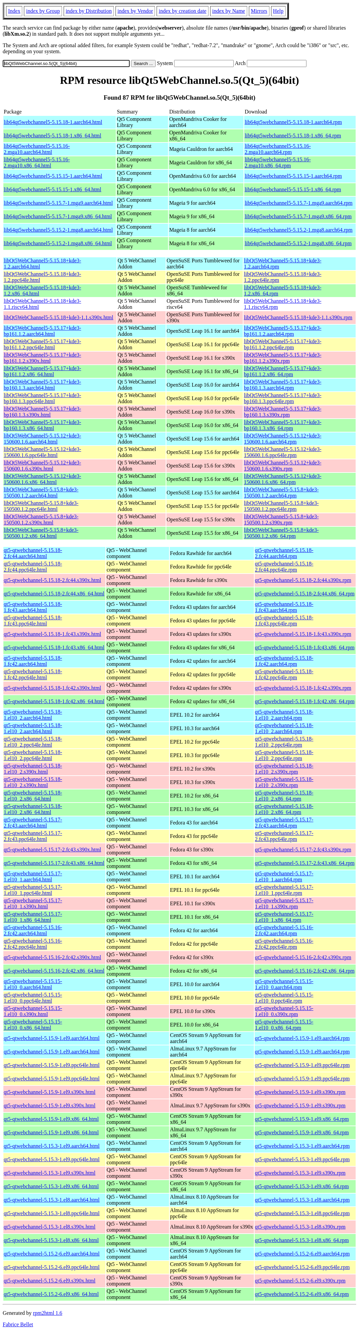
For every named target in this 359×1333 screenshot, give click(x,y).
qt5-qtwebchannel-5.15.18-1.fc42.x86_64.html (54, 701)
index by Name (228, 11)
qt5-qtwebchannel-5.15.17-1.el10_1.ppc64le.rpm (284, 890)
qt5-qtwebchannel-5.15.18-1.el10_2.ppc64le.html (33, 742)
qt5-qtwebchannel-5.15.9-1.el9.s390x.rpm (300, 1092)
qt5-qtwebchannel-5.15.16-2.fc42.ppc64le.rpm (284, 944)
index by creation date (182, 11)
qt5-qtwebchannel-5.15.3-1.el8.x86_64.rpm (302, 1240)
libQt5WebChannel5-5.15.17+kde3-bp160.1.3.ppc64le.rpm (282, 398)
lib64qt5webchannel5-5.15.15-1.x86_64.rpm (292, 189)
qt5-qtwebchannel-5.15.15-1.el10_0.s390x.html (33, 1011)
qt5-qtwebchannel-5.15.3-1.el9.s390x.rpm (300, 1173)
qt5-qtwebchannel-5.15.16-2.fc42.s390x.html (52, 957)
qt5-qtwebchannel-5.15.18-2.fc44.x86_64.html (54, 593)
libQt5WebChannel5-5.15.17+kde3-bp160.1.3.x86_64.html (42, 425)
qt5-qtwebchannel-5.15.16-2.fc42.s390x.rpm (303, 957)
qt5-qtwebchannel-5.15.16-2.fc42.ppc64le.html (33, 944)
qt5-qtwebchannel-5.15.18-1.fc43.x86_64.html (54, 647)
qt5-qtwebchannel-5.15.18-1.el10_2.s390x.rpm (284, 769)
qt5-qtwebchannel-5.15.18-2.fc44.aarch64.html (33, 553)
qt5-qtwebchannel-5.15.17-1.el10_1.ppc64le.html (33, 890)
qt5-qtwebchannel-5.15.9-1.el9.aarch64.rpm (302, 1038)
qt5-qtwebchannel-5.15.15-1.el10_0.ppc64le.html (33, 998)
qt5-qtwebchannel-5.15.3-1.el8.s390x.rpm (300, 1227)
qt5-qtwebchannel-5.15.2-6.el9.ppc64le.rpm (302, 1267)
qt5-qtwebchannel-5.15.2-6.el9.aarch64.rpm (302, 1254)
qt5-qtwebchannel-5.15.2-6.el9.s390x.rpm (300, 1280)
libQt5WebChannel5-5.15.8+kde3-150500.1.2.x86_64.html (41, 533)
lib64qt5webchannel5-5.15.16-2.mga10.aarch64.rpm (277, 149)
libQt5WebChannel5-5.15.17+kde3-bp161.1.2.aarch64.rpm (282, 331)
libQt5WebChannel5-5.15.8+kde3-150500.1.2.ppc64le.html (41, 506)
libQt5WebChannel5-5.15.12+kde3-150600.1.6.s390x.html (42, 466)
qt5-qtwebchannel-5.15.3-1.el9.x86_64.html (51, 1186)
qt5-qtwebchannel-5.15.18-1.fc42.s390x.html (52, 688)
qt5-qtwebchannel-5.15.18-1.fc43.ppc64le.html (33, 620)
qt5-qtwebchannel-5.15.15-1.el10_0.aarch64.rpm (284, 984)
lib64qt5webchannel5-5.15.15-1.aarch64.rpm (293, 176)
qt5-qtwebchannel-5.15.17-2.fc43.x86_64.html (54, 863)
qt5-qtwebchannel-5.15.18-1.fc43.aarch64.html (33, 607)
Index (14, 11)
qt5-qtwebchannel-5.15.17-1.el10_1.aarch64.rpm (284, 876)
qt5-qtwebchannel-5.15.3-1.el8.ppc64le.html (52, 1213)
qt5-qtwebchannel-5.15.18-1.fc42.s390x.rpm (303, 688)
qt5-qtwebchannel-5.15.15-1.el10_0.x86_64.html (33, 1025)
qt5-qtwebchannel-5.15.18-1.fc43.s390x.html (52, 634)
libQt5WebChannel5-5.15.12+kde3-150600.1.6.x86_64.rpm (282, 479)
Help (278, 11)
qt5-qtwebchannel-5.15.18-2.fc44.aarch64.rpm (284, 553)
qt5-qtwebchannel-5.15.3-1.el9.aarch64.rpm (302, 1146)
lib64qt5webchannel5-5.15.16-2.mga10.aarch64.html (37, 149)
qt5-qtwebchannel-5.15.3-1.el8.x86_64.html (51, 1240)
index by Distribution (89, 11)
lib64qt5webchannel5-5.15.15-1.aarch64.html (53, 176)
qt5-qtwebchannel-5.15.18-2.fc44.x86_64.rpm (304, 593)
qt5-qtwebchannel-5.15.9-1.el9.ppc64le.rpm (302, 1065)
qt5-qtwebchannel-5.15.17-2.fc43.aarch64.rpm (284, 822)
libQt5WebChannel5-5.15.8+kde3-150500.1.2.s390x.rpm (281, 519)
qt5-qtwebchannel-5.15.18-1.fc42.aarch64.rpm (284, 661)
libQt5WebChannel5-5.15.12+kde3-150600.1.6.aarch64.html (42, 439)
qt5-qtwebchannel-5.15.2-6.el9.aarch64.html (52, 1254)
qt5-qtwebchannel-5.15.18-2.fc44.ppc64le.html (33, 567)
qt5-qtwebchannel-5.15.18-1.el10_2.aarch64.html (33, 715)
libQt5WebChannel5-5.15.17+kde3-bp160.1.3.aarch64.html (42, 385)
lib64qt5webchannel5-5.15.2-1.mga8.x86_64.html (58, 243)
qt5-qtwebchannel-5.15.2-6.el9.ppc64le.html (52, 1267)
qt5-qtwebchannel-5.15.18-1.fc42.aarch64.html (33, 661)
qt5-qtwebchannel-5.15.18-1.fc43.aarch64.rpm (284, 607)
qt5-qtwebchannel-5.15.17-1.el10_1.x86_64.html (33, 917)
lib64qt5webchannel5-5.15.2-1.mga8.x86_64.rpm (298, 243)
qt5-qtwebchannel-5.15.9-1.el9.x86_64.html (51, 1119)
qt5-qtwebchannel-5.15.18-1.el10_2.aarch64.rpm (284, 715)
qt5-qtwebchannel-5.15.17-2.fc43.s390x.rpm (303, 849)
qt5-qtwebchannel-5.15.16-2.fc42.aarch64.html (33, 930)
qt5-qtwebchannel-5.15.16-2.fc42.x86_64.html (54, 971)
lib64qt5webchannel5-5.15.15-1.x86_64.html (52, 189)
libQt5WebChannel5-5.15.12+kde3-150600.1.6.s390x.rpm (282, 466)
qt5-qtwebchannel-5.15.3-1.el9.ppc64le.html (52, 1159)
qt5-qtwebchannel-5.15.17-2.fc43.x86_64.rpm (304, 863)
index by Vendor (135, 11)
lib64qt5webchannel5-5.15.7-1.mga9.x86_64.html (58, 216)
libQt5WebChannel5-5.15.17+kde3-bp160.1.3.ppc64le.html (42, 398)
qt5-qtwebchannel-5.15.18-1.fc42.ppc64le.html (33, 674)
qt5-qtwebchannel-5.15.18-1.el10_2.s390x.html (33, 769)
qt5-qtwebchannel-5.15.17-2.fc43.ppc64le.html (33, 836)
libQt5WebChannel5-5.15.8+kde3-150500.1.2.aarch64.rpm (281, 492)
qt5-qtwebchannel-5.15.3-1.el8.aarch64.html (52, 1200)
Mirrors (259, 11)
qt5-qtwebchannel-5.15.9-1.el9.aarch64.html (52, 1038)
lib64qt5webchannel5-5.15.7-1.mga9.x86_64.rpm (298, 216)
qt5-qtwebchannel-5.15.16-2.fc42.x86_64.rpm (304, 971)
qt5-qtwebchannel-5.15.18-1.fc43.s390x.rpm (303, 634)
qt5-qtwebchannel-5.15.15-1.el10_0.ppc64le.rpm (284, 998)
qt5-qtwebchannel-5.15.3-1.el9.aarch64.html (52, 1146)
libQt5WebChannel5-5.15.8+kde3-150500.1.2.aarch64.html (41, 492)
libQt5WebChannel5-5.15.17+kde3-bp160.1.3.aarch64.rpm (282, 385)
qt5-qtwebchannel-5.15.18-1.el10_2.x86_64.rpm (284, 796)
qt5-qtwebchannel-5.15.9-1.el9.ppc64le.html (52, 1065)
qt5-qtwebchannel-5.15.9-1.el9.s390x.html (49, 1092)
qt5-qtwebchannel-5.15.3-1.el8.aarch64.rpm (302, 1200)
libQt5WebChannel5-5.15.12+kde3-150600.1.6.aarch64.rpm (282, 439)
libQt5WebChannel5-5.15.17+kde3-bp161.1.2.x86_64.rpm (282, 371)
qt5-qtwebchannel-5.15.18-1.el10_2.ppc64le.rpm (284, 742)
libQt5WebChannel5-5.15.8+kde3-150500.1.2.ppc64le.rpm (281, 506)
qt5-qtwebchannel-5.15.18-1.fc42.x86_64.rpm (304, 701)
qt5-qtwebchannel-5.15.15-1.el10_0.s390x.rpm (284, 1011)
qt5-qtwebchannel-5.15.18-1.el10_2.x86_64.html (33, 796)
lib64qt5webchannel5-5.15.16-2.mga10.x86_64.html (37, 162)
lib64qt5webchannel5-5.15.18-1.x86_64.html (52, 135)
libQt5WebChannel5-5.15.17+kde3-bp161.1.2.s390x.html (42, 358)
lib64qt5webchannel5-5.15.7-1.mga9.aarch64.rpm (298, 203)
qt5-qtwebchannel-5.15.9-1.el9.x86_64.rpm (302, 1119)
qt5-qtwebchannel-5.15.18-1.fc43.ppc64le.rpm (284, 620)
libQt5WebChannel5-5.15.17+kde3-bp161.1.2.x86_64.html (42, 371)
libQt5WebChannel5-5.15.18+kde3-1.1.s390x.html (58, 317)
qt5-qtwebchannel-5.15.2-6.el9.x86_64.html (51, 1294)
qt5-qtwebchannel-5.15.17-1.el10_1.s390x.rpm (284, 903)
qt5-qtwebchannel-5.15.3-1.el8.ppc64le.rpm (302, 1213)
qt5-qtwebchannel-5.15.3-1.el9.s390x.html (49, 1173)
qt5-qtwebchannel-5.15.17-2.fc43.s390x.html (52, 849)
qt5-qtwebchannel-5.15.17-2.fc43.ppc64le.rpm (284, 836)
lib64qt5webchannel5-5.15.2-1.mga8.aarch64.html (58, 230)
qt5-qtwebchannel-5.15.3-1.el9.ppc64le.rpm (302, 1159)
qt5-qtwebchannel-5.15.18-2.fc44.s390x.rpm (303, 580)
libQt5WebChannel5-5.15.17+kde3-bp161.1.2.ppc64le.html (42, 344)
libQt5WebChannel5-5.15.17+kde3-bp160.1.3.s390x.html (42, 412)
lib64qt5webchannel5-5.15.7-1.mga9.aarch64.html (58, 203)
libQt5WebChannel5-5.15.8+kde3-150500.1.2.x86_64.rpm (281, 533)
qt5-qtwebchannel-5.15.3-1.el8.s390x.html (49, 1227)
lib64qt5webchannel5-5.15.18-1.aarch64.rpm (293, 122)
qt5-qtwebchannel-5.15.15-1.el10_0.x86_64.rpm (284, 1025)
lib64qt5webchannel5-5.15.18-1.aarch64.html (53, 122)
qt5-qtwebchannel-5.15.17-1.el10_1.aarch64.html (33, 876)
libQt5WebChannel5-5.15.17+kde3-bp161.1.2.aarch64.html (42, 331)
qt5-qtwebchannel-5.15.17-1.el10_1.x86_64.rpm (284, 917)
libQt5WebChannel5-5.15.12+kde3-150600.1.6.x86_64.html (42, 479)
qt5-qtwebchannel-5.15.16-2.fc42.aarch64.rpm (284, 930)
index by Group (43, 11)
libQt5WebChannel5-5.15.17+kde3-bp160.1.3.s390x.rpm (282, 412)
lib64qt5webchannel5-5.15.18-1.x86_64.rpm (292, 135)
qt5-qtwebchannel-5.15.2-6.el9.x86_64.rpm (302, 1294)
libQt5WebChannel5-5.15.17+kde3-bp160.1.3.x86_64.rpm (282, 425)
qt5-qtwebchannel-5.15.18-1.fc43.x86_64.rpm (304, 647)
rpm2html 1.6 (47, 1313)
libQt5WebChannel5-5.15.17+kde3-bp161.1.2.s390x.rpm (282, 358)
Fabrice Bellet (18, 1324)
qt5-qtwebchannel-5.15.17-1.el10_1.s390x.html (33, 903)
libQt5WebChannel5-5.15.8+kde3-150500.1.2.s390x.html (41, 519)
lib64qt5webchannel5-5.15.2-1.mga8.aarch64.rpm (298, 230)
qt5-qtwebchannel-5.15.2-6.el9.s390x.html (49, 1280)
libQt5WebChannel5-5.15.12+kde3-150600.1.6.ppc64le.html (42, 452)
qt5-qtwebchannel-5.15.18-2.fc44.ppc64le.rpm (284, 567)
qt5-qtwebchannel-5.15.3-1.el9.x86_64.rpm (302, 1186)
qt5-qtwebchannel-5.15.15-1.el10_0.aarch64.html (33, 984)
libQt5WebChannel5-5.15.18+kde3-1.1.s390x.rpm (298, 317)
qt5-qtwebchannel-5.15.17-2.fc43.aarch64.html (33, 822)
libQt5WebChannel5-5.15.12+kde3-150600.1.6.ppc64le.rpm (282, 452)
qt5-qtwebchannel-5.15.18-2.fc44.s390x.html (52, 580)
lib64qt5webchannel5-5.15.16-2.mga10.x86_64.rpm (277, 162)
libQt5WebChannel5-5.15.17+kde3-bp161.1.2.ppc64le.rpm (282, 344)
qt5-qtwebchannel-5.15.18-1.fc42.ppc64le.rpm (284, 674)
